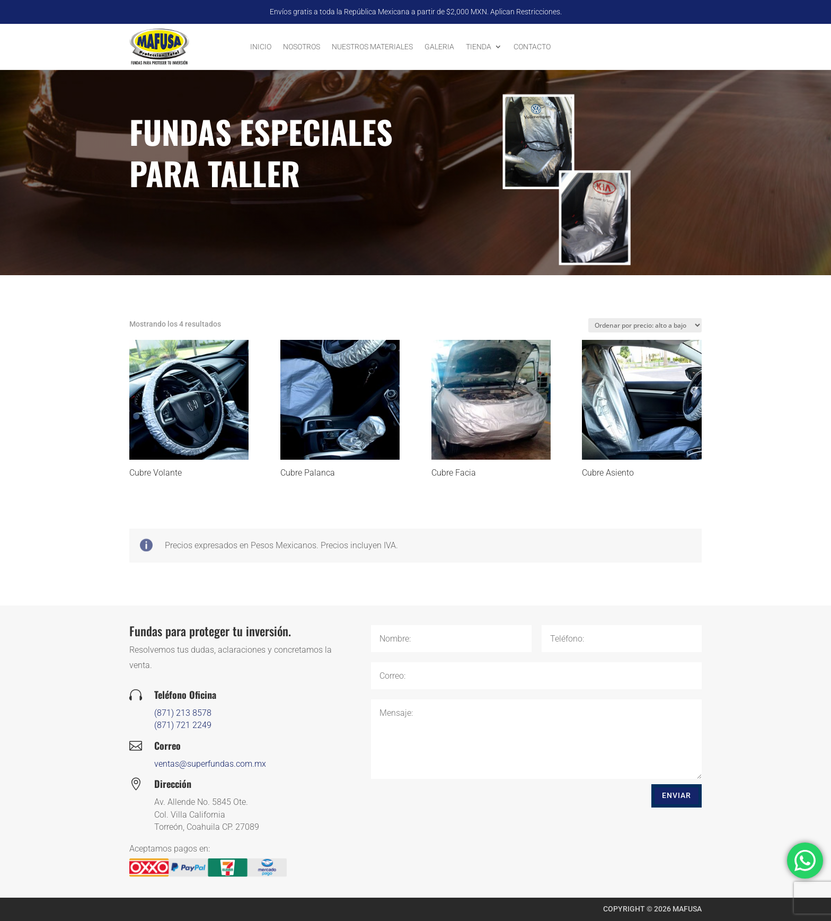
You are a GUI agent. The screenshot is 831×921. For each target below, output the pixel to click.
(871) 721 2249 (217, 725)
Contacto (532, 46)
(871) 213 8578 (217, 713)
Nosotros (301, 46)
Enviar (676, 795)
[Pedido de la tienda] (645, 325)
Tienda (478, 46)
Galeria (439, 46)
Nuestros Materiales (372, 46)
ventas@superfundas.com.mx (245, 764)
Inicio (260, 46)
